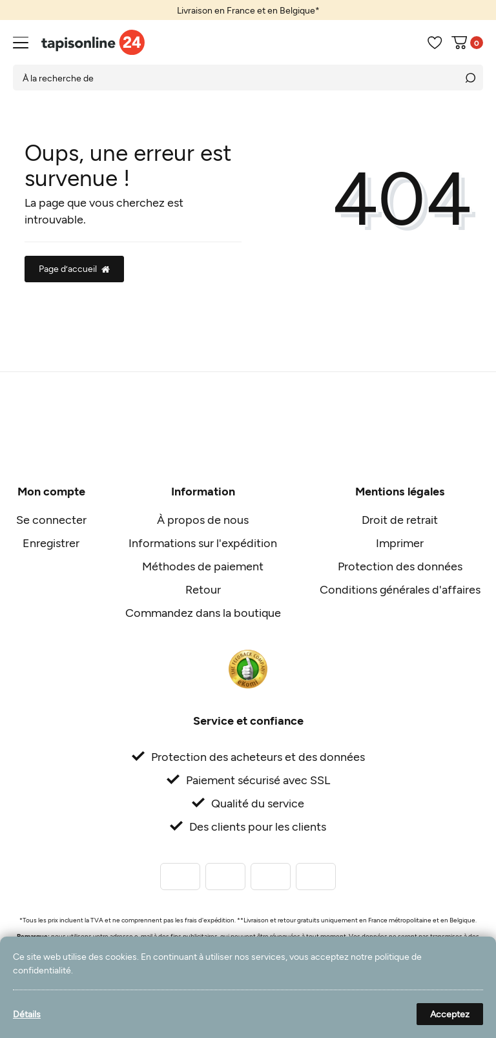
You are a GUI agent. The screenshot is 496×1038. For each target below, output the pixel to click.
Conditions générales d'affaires (400, 589)
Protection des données (400, 566)
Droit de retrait (400, 519)
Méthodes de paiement (203, 566)
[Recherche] (470, 77)
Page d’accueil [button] (74, 268)
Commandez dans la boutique (203, 612)
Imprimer (400, 542)
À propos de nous (203, 519)
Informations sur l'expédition (203, 542)
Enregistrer (51, 542)
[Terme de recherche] (235, 77)
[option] (248, 10)
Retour (203, 589)
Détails (27, 1013)
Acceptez (450, 1013)
